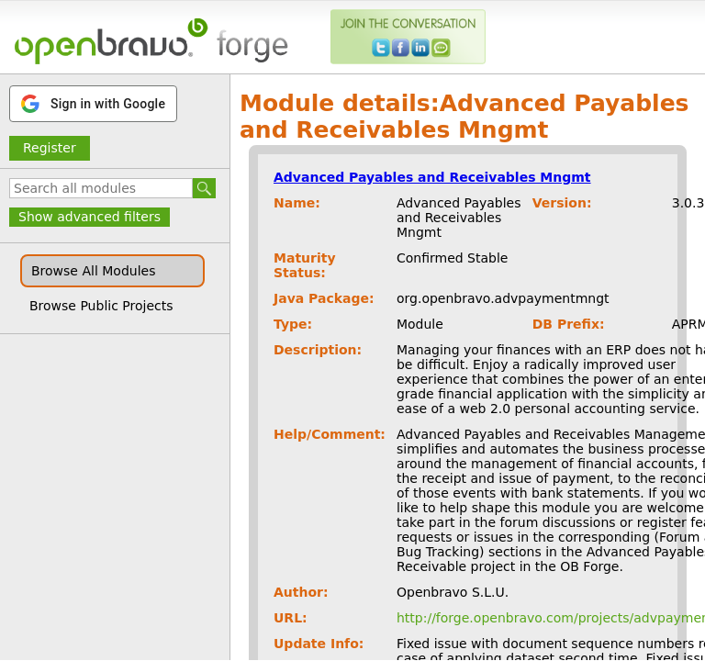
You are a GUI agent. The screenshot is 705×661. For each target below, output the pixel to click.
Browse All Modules (93, 270)
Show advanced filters (89, 216)
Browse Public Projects (101, 305)
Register (49, 147)
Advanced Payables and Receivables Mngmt (432, 177)
